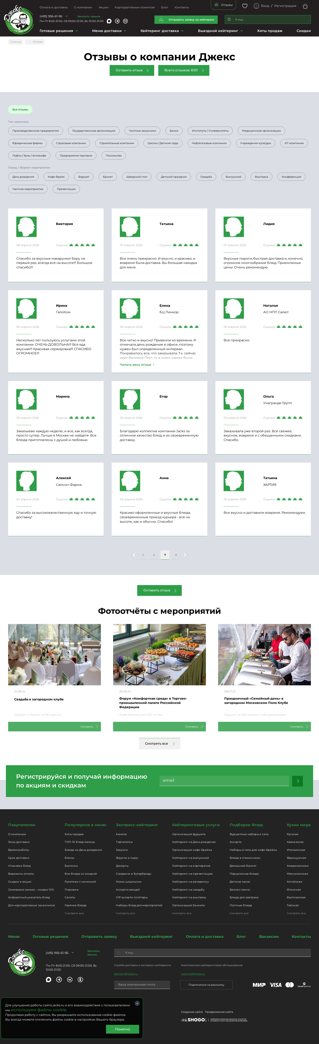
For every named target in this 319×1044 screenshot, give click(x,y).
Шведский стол (136, 175)
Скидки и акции (19, 881)
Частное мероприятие (27, 187)
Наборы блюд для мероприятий (139, 904)
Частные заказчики (142, 129)
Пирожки (72, 889)
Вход (265, 6)
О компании (83, 7)
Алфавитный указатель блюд (29, 896)
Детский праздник (174, 175)
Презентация (66, 187)
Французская (296, 857)
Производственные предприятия (35, 129)
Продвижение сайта (219, 1012)
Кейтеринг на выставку (189, 896)
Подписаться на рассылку (206, 984)
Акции (103, 7)
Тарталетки (124, 841)
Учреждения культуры (255, 141)
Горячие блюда (75, 904)
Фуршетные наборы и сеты (249, 833)
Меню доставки (107, 31)
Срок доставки (18, 857)
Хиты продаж (269, 31)
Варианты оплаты (21, 873)
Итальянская (296, 849)
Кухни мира (299, 824)
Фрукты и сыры (127, 857)
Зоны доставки (18, 841)
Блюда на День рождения (83, 849)
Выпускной (233, 175)
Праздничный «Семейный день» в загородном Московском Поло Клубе (261, 700)
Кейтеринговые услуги (196, 824)
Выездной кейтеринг (218, 31)
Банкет (108, 175)
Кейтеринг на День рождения (194, 841)
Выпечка (71, 865)
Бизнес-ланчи (240, 889)
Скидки (304, 31)
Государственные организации (93, 129)
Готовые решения (56, 31)
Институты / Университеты (210, 129)
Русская (292, 833)
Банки (174, 129)
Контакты (182, 7)
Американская (298, 865)
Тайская (293, 904)
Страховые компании (71, 141)
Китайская (294, 881)
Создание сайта (192, 1012)
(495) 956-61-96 (51, 16)
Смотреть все (156, 743)
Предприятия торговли (76, 154)
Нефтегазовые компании (209, 141)
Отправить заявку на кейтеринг (192, 19)
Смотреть (82, 726)
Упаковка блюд (19, 865)
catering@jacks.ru (193, 973)
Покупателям (22, 824)
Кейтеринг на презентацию (192, 873)
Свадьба (206, 175)
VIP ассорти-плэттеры (131, 896)
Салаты (70, 896)
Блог (164, 7)
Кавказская (295, 841)
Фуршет (83, 175)
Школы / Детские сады (163, 141)
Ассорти (236, 841)
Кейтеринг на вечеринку (190, 881)
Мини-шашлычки (128, 881)
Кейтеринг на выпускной (190, 857)
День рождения (23, 175)
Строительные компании (116, 141)
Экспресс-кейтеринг (137, 824)
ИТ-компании (294, 141)
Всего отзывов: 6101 (181, 69)
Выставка (261, 175)
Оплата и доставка (54, 7)
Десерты (122, 865)
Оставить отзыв (129, 69)
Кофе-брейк (56, 175)
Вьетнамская (296, 896)
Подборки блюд (246, 824)
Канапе (121, 833)
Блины (69, 857)
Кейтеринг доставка (160, 31)
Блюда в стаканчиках (245, 857)
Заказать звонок (88, 16)
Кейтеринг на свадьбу (188, 889)
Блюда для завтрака (244, 896)
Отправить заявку (99, 936)
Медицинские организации (261, 129)
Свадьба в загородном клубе (43, 698)
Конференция (291, 175)
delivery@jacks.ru (126, 973)
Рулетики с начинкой (80, 881)
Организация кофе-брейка (192, 849)
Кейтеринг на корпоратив (191, 865)
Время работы (18, 849)
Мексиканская (297, 873)
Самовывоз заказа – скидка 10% (31, 889)
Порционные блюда (244, 873)
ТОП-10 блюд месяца (80, 841)
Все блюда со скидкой (81, 873)
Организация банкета (188, 904)
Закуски (122, 849)
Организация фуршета (188, 833)
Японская (294, 889)
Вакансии (269, 936)
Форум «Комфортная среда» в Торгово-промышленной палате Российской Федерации (158, 702)
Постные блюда (241, 904)
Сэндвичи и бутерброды (133, 873)
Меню (14, 936)
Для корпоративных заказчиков (31, 904)
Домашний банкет (243, 865)
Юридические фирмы (27, 141)
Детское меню (240, 881)
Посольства (114, 154)
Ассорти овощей (128, 889)
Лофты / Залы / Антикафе (29, 154)
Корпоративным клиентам (135, 7)
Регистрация (285, 6)
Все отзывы (20, 108)
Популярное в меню (85, 824)
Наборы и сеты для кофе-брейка (253, 849)
